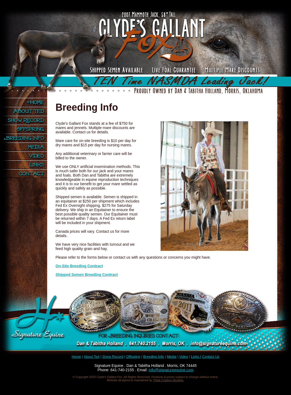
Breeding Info (25, 137)
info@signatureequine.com (171, 370)
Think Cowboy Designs (168, 380)
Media (25, 146)
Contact (25, 173)
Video (25, 155)
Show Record (25, 120)
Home (25, 102)
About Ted (25, 111)
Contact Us (210, 357)
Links (25, 164)
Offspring (25, 128)
